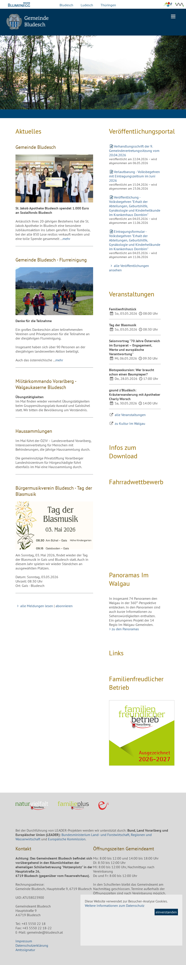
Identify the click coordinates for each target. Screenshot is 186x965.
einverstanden (166, 912)
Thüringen (108, 5)
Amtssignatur (25, 950)
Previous (6, 85)
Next (179, 85)
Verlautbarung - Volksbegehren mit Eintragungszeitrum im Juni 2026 (134, 176)
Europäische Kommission (66, 839)
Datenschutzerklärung (31, 945)
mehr (66, 238)
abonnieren (64, 606)
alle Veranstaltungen (130, 415)
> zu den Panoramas (124, 629)
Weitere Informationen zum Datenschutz (114, 905)
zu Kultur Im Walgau (130, 423)
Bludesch (66, 5)
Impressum (23, 941)
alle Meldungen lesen (34, 606)
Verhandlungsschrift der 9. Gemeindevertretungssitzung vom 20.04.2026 (134, 150)
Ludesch (87, 5)
